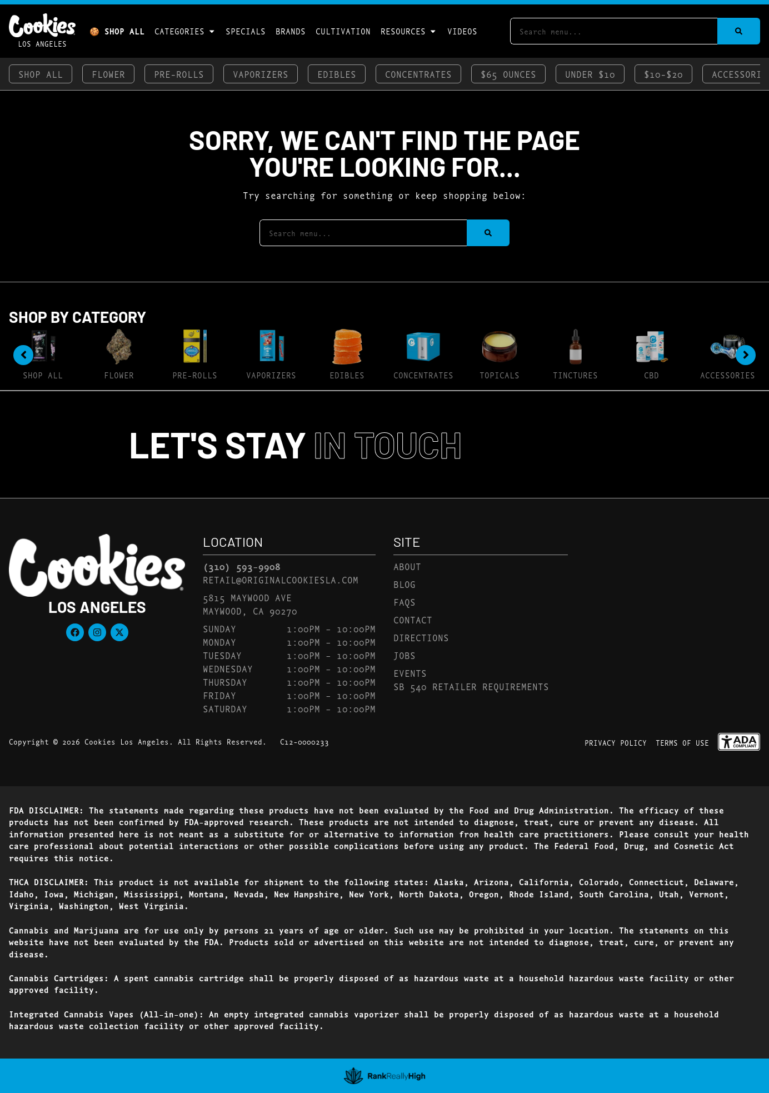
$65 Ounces (508, 73)
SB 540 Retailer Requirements (471, 686)
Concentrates (418, 73)
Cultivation (343, 31)
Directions (421, 637)
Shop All (40, 73)
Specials (246, 31)
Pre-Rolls (179, 73)
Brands (291, 31)
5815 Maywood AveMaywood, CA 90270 (250, 604)
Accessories (727, 375)
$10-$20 (663, 73)
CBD (651, 375)
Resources (409, 31)
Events (410, 672)
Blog (404, 583)
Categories (185, 31)
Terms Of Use (682, 742)
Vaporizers (260, 73)
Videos (462, 31)
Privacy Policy (616, 742)
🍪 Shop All (116, 31)
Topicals (500, 375)
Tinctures (575, 375)
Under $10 (590, 73)
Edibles (336, 73)
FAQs (404, 601)
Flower (108, 73)
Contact (412, 619)
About (407, 566)
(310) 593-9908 (242, 566)
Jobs (404, 654)
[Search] (738, 31)
